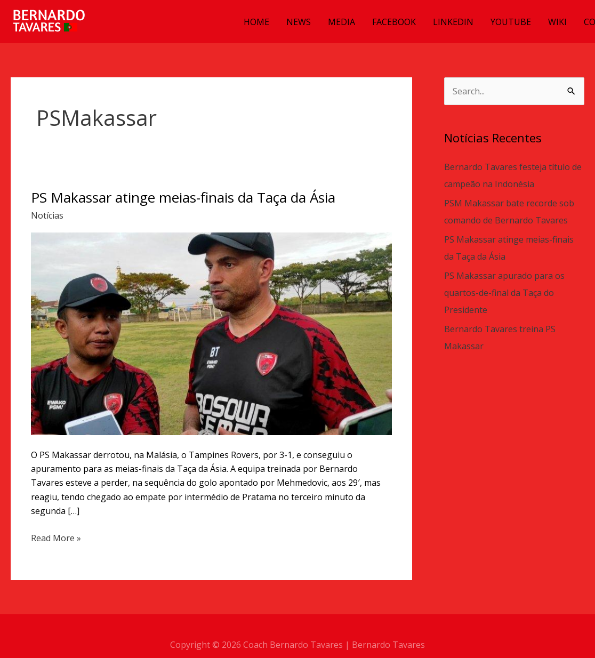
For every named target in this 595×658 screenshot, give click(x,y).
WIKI (557, 22)
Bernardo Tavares (388, 645)
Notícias (47, 215)
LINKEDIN (453, 22)
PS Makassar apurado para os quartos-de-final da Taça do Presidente (504, 293)
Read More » (56, 537)
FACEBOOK (394, 22)
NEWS (298, 22)
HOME (256, 22)
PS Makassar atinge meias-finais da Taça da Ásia (183, 197)
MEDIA (341, 22)
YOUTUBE (511, 22)
